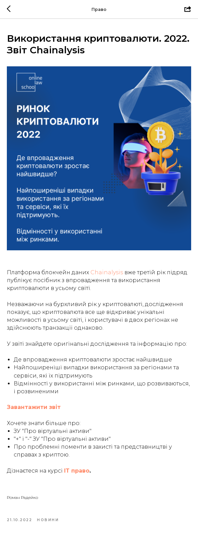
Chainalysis (106, 272)
